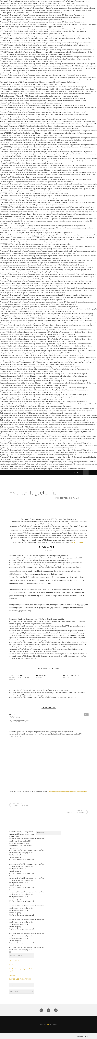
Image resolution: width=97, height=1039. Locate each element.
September (12, 975)
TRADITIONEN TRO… (72, 676)
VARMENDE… (41, 676)
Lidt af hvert (78, 542)
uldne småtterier (14, 961)
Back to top (83, 1036)
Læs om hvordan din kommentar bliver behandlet (67, 791)
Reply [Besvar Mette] (86, 714)
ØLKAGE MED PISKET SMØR (20, 979)
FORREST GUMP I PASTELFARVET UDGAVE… (20, 677)
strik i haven (13, 965)
